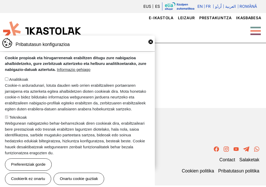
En (200, 6)
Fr (208, 6)
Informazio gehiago (73, 74)
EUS (147, 6)
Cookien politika (198, 170)
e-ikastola (161, 18)
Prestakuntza (215, 18)
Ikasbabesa (248, 18)
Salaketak (249, 159)
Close (151, 47)
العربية (230, 6)
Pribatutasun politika (238, 170)
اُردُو (218, 6)
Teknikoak (18, 122)
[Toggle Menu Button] (255, 28)
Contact (227, 159)
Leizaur (186, 18)
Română (248, 6)
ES (157, 6)
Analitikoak (18, 84)
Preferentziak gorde (28, 169)
